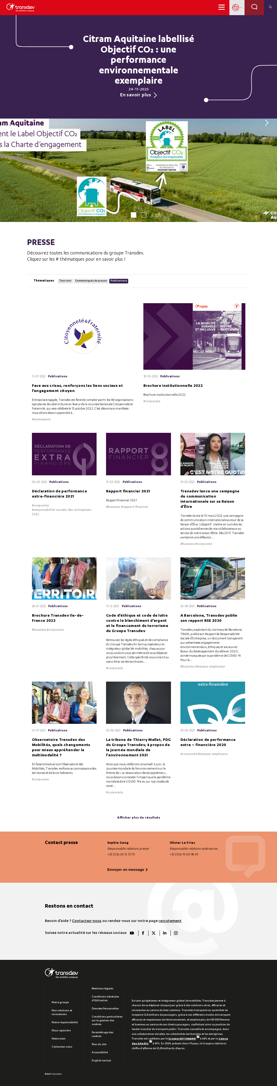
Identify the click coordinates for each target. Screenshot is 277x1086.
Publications (118, 281)
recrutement (170, 920)
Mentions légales (102, 988)
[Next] (265, 123)
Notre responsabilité (65, 1022)
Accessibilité (100, 1052)
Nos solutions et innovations (62, 1012)
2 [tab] (143, 215)
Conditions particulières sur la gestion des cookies (107, 1020)
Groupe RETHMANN (183, 1038)
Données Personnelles (105, 1008)
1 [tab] (133, 215)
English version (101, 1060)
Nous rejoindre (61, 1030)
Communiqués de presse (91, 281)
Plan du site (99, 1044)
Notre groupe (60, 1002)
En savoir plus (138, 95)
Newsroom (58, 1038)
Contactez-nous (86, 920)
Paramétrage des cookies (102, 1034)
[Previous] (11, 123)
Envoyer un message (125, 869)
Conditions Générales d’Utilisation (105, 998)
